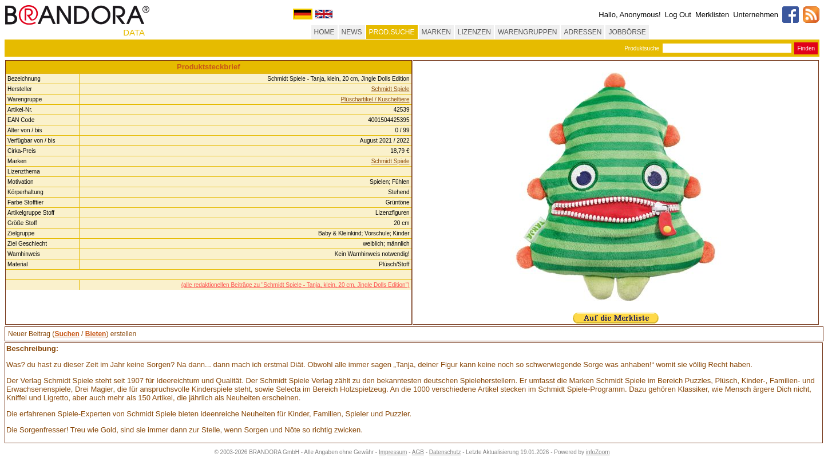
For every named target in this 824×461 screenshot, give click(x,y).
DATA (134, 32)
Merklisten (712, 14)
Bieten (95, 334)
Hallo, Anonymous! (629, 14)
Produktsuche (641, 48)
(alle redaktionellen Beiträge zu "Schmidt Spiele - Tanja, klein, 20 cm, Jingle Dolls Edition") (295, 285)
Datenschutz (445, 452)
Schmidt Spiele (390, 89)
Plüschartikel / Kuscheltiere (374, 99)
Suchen (66, 334)
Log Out (678, 14)
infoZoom (598, 452)
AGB (418, 452)
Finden (806, 48)
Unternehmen (755, 14)
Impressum (393, 452)
